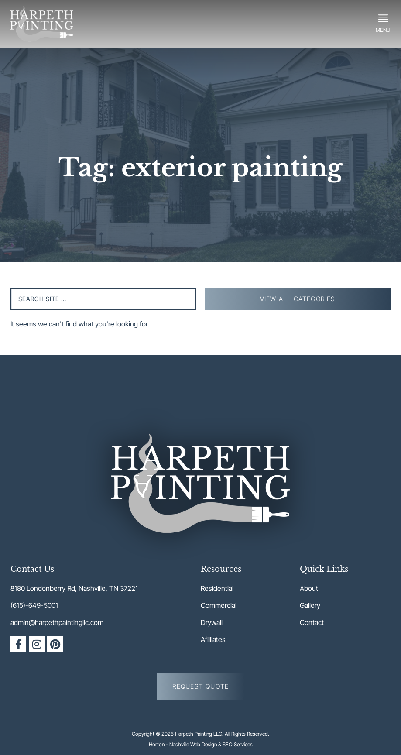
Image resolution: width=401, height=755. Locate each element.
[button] (383, 23)
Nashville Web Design (193, 744)
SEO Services (238, 744)
